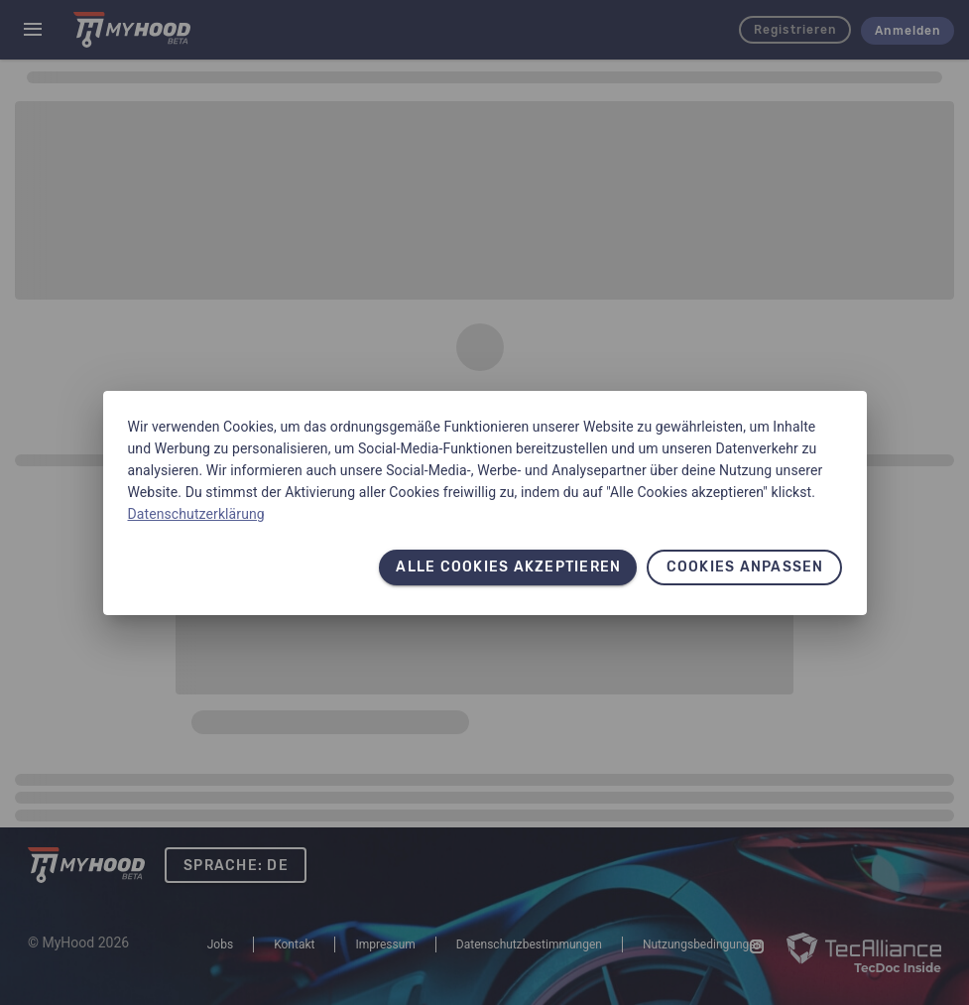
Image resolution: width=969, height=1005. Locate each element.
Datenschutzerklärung (196, 514)
